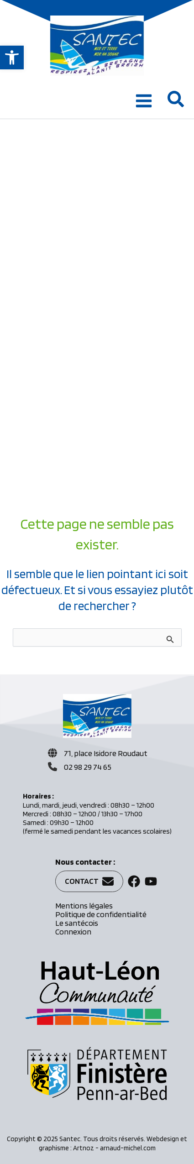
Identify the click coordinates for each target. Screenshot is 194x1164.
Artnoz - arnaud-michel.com (114, 1148)
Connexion (73, 931)
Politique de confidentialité (101, 914)
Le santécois (76, 923)
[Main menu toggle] (143, 100)
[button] (12, 57)
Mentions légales (84, 905)
